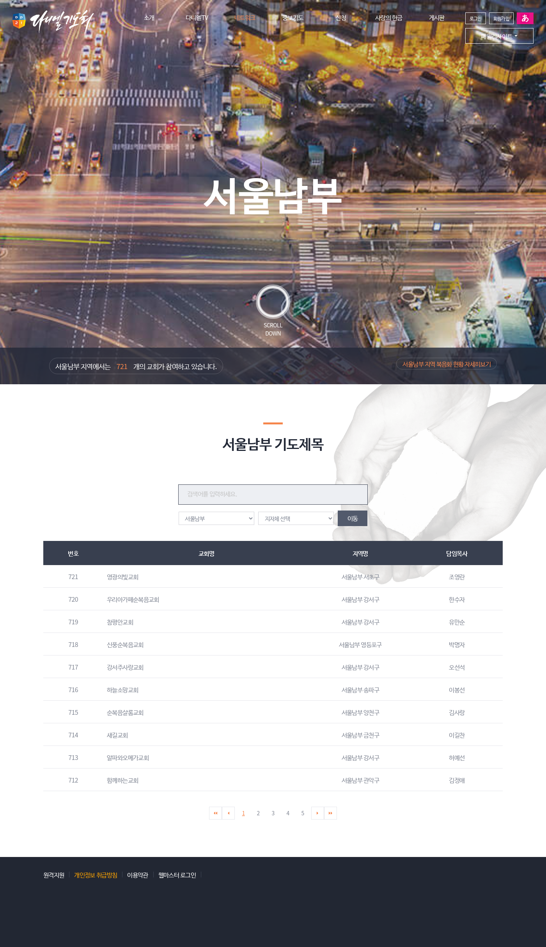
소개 (149, 17)
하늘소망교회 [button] (122, 689)
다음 (317, 813)
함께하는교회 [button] (122, 779)
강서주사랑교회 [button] (125, 666)
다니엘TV (197, 17)
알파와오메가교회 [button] (128, 757)
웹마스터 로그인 (177, 874)
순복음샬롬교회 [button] (125, 712)
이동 (352, 518)
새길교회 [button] (117, 734)
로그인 (476, 18)
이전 (228, 813)
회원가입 (501, 18)
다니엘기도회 (52, 22)
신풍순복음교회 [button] (125, 644)
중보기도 (292, 17)
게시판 (437, 17)
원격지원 (53, 874)
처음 (215, 813)
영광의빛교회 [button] (122, 576)
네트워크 (244, 17)
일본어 (525, 18)
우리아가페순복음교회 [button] (133, 599)
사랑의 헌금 (388, 17)
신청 (340, 17)
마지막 (330, 813)
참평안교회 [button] (120, 621)
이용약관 (137, 874)
